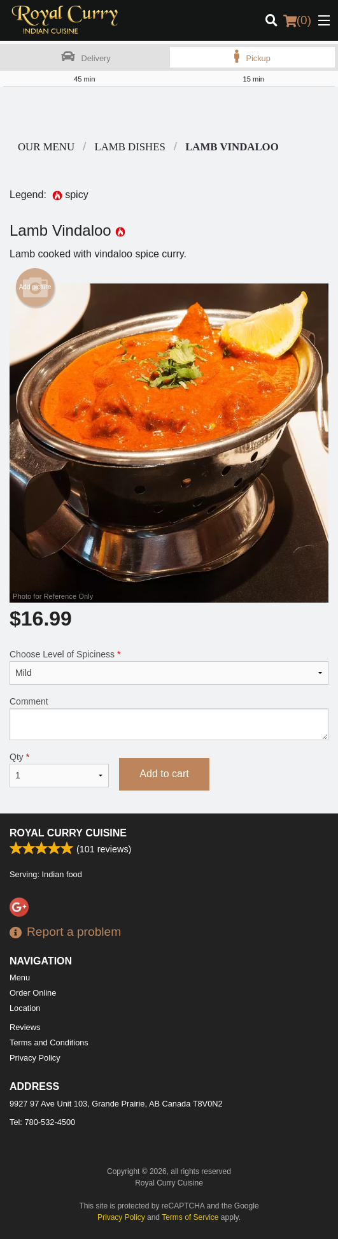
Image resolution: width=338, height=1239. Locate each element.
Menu (20, 977)
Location (25, 1008)
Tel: (42, 1122)
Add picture (35, 287)
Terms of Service (190, 1217)
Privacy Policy (35, 1058)
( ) (297, 20)
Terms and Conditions (49, 1042)
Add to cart (163, 773)
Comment (169, 718)
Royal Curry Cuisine (68, 832)
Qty (59, 769)
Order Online (33, 993)
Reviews (25, 1027)
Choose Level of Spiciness (169, 667)
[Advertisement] (169, 112)
